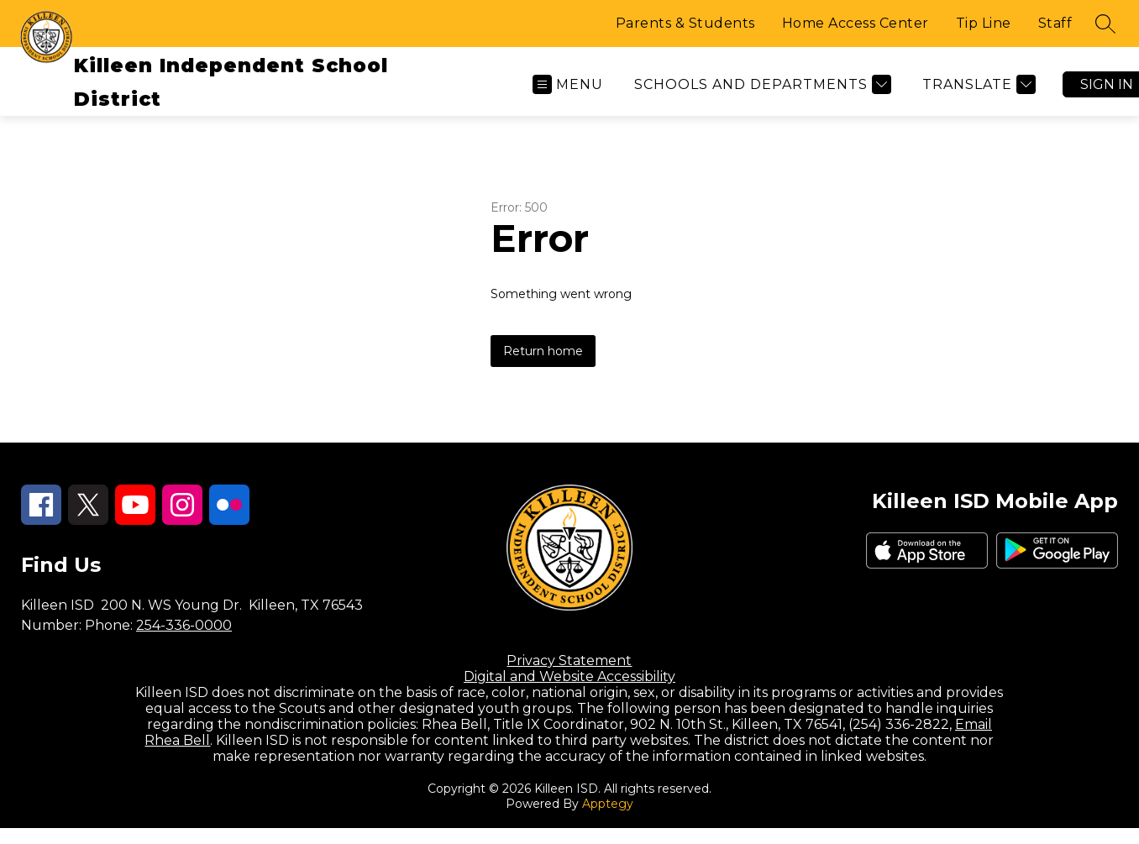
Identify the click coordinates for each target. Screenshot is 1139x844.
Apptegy (607, 803)
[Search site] (1105, 23)
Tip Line (983, 23)
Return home (543, 351)
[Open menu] (568, 84)
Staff (1055, 23)
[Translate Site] (977, 84)
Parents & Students (685, 23)
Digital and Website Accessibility (569, 676)
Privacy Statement (569, 660)
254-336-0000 (184, 625)
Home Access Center (855, 23)
